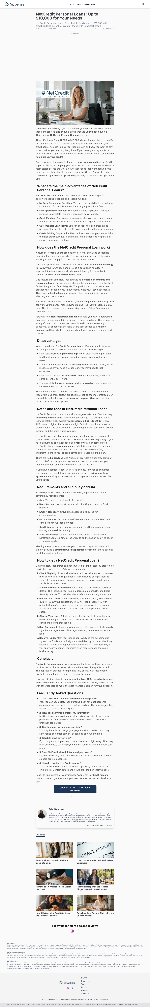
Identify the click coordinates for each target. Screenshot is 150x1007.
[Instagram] (72, 931)
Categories (89, 4)
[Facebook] (78, 931)
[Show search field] (143, 4)
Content (79, 4)
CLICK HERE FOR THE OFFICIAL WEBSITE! (75, 789)
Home (71, 4)
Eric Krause (42, 29)
